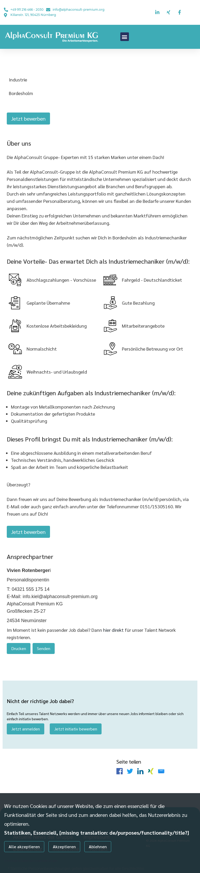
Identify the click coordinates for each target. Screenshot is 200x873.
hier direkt (114, 626)
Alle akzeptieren (24, 846)
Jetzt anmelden (25, 723)
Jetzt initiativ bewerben (75, 723)
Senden (43, 644)
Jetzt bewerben (28, 118)
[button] (124, 36)
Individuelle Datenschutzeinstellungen (31, 860)
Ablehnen (98, 846)
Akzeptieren (64, 846)
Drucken (18, 644)
